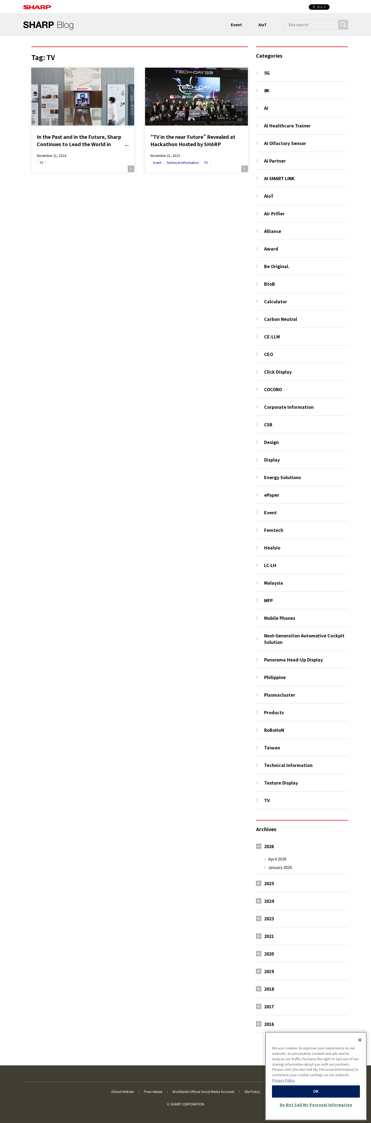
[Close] (360, 1040)
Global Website (122, 1091)
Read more (131, 169)
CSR (268, 424)
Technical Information (182, 162)
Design (271, 442)
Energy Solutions (282, 477)
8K (267, 90)
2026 (269, 846)
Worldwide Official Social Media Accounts (203, 1091)
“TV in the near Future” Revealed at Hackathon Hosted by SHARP (192, 140)
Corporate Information (289, 407)
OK (316, 1091)
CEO (268, 354)
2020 (269, 953)
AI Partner (275, 160)
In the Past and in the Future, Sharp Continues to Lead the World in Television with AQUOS (79, 140)
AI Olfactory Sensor (285, 143)
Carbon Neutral (280, 319)
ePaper (271, 495)
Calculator (275, 301)
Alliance (272, 231)
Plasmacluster (279, 694)
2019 (269, 971)
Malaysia (273, 582)
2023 (269, 918)
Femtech (273, 530)
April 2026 (277, 859)
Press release (153, 1091)
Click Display (278, 371)
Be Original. (277, 266)
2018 (269, 989)
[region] (316, 1076)
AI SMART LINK (279, 178)
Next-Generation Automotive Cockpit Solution (304, 638)
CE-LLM (272, 336)
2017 (269, 1006)
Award (271, 248)
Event (236, 24)
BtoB (269, 284)
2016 (269, 1024)
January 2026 (280, 867)
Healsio (272, 547)
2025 (269, 883)
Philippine (275, 677)
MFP (268, 600)
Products (274, 712)
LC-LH (270, 565)
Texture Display (281, 782)
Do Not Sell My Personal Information (316, 1104)
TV (41, 162)
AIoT (262, 24)
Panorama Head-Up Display (293, 659)
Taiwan (272, 747)
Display (272, 459)
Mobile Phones (279, 618)
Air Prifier (274, 213)
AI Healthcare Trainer (287, 125)
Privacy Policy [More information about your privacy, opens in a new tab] (283, 1080)
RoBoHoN (274, 730)
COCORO (273, 389)
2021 (269, 936)
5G (267, 73)
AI (266, 108)
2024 (269, 901)
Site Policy (252, 1091)
